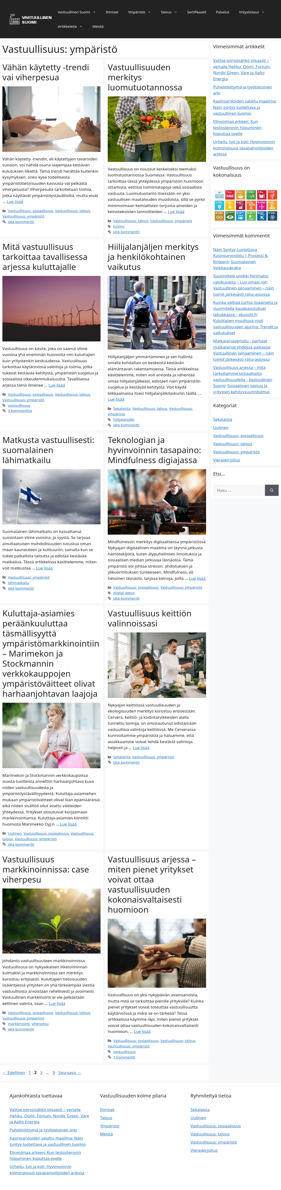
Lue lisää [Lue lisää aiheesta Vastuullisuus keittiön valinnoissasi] (141, 739)
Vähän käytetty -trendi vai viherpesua (45, 72)
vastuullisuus (18, 403)
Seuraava (69, 1062)
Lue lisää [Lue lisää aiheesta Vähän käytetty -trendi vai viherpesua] (15, 201)
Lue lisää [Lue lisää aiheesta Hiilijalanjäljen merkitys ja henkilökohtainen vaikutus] (116, 398)
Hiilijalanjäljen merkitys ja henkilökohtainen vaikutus (153, 255)
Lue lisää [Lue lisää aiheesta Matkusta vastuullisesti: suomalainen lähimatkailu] (44, 560)
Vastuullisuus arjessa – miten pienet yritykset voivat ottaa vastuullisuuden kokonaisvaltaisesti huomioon (152, 875)
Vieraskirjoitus (226, 460)
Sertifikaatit (196, 12)
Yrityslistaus (254, 12)
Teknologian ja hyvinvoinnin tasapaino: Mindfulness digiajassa (154, 442)
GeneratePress (173, 1182)
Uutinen (14, 825)
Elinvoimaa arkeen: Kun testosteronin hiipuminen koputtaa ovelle (237, 127)
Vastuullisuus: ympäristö (22, 216)
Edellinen (13, 1062)
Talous (171, 12)
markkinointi (18, 1013)
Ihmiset (112, 12)
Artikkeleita (73, 26)
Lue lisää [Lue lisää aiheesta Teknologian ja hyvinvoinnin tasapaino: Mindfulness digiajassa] (197, 571)
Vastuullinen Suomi (79, 12)
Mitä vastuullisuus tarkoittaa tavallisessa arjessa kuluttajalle (45, 255)
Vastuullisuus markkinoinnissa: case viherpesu (45, 860)
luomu (118, 226)
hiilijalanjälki (123, 412)
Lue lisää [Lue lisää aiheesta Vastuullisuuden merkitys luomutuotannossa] (176, 211)
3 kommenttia (19, 408)
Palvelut (222, 12)
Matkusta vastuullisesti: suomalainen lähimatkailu (48, 442)
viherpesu (38, 1013)
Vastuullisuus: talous (69, 210)
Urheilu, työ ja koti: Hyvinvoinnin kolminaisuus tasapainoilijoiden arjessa (244, 148)
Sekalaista (121, 407)
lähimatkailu (18, 575)
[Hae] (272, 490)
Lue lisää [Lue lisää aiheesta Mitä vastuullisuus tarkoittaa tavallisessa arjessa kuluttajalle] (57, 384)
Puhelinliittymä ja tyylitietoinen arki (43, 1119)
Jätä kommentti (20, 221)
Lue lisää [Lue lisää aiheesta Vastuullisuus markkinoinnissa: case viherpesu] (57, 994)
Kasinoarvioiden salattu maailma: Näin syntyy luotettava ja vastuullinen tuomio (245, 107)
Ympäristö (142, 12)
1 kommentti (123, 1047)
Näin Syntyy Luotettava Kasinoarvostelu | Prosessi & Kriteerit (240, 255)
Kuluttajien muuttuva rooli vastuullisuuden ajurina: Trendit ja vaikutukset (245, 326)
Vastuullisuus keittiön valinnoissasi (149, 610)
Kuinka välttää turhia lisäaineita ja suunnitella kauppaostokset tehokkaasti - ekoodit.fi (245, 308)
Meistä (98, 26)
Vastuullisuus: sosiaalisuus (29, 210)
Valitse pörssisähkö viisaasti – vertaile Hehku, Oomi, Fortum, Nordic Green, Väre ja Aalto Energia (49, 1105)
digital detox (123, 585)
